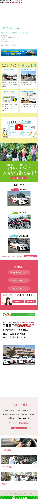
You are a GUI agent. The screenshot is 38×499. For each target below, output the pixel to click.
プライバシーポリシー (19, 494)
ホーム (5, 491)
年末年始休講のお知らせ (7, 41)
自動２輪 (15, 491)
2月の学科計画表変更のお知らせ (9, 37)
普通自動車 (10, 491)
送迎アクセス (31, 491)
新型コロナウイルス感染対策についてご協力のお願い (15, 33)
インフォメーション (18, 493)
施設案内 (25, 491)
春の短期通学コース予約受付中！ (10, 45)
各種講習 (25, 493)
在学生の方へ (30, 493)
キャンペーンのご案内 (9, 493)
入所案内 (20, 491)
